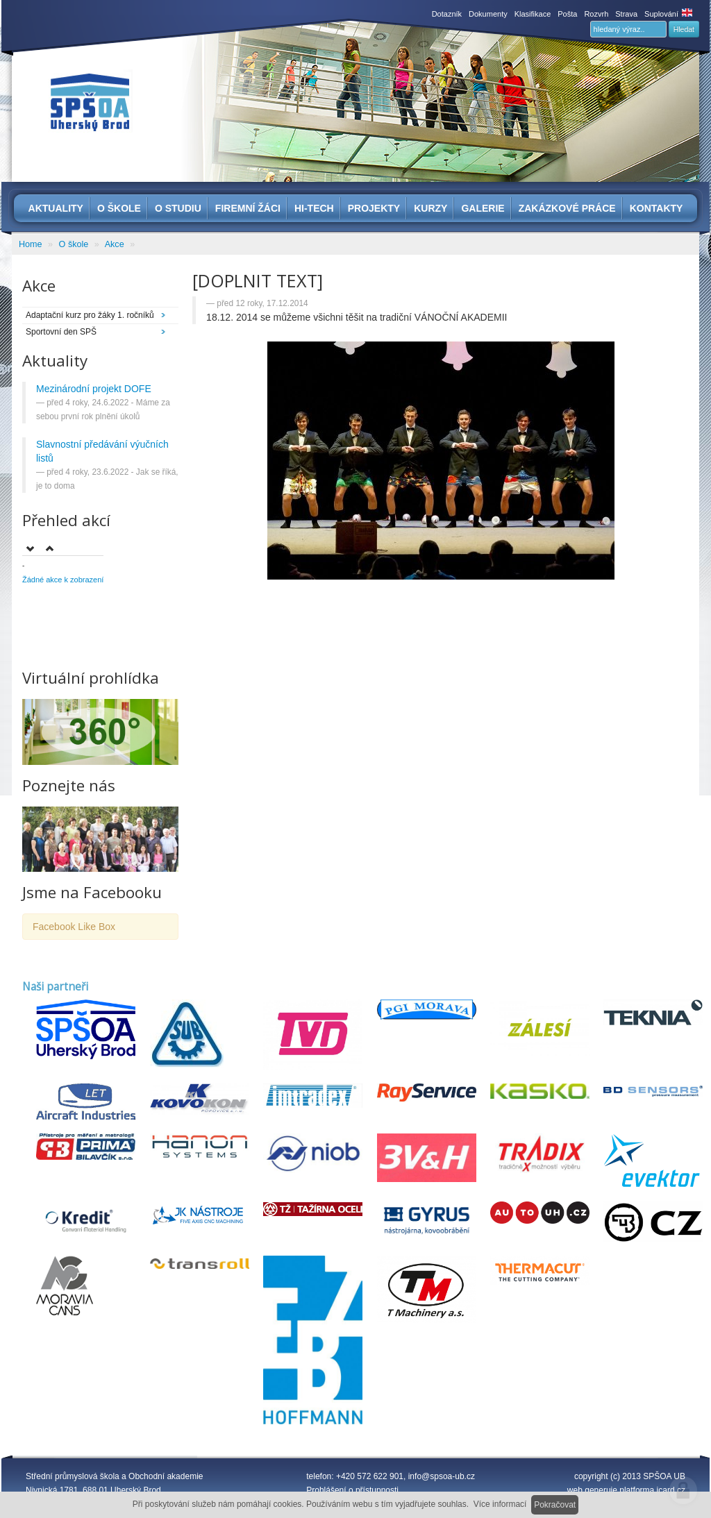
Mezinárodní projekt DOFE (93, 388)
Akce (114, 244)
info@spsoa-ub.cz (441, 1476)
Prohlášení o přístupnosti (352, 1490)
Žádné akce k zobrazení (62, 579)
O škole (74, 244)
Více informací (500, 1504)
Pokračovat (555, 1505)
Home (30, 244)
